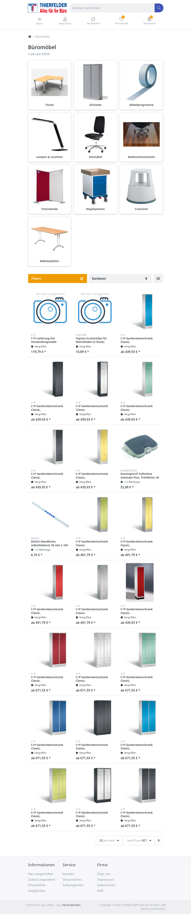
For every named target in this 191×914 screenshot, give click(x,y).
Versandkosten (71, 905)
